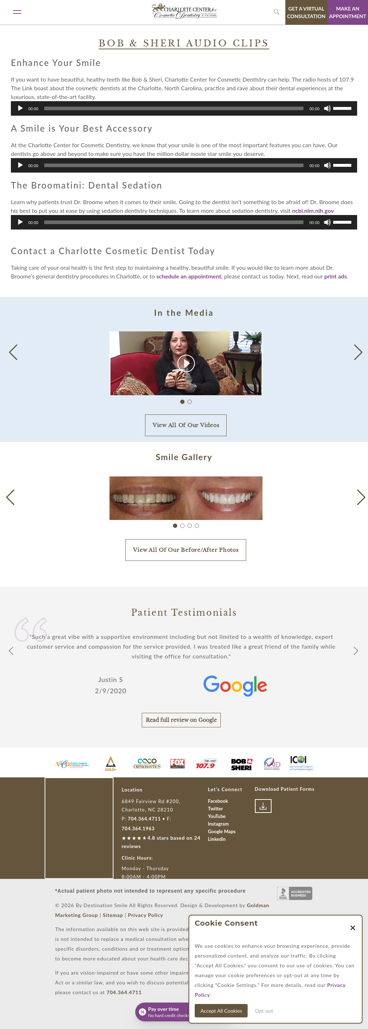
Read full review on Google (181, 720)
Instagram (218, 824)
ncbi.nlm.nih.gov (313, 210)
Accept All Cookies (221, 1011)
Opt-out (264, 1011)
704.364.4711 (144, 819)
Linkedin (217, 839)
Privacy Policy (146, 915)
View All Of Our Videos (186, 425)
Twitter (215, 808)
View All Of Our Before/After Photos (185, 550)
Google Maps (222, 831)
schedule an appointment (188, 276)
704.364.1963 (138, 828)
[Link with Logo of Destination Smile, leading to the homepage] (184, 11)
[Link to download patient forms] (263, 806)
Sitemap (113, 915)
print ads (335, 276)
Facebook (218, 801)
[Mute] (327, 108)
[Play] (20, 108)
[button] (358, 352)
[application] (184, 108)
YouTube (217, 816)
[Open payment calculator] (184, 1012)
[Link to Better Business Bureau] (295, 893)
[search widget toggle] (277, 12)
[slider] (174, 108)
